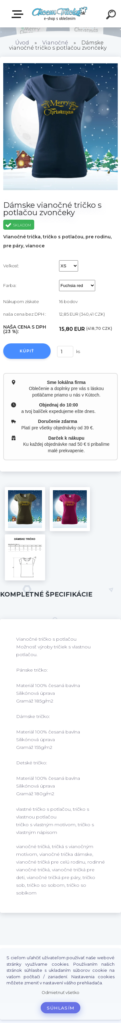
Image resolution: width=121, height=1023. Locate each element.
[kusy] (64, 351)
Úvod (22, 43)
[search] (112, 15)
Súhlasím (61, 1007)
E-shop (18, 14)
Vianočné (55, 43)
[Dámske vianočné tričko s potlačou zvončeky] (25, 509)
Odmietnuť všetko (60, 992)
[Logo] (59, 13)
